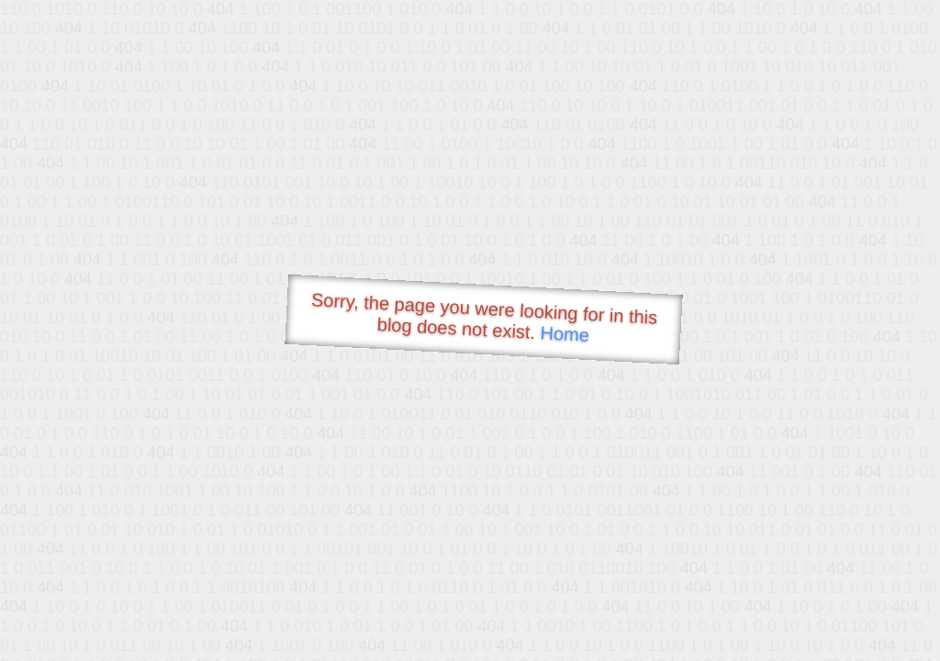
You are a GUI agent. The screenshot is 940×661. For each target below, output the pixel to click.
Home (564, 333)
